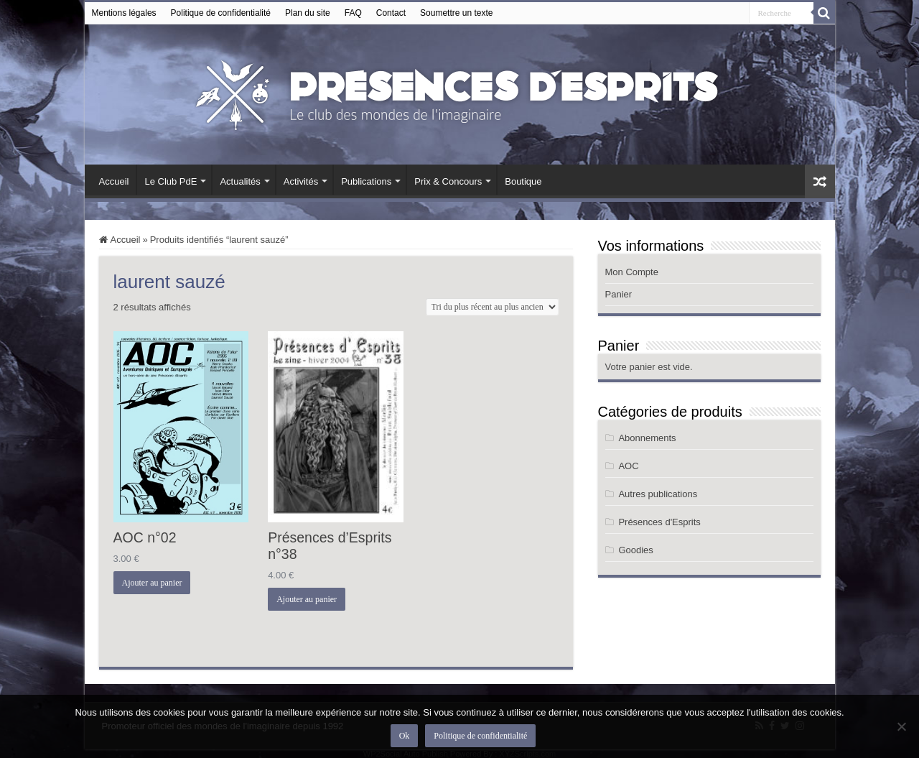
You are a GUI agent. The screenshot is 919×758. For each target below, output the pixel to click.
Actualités (240, 181)
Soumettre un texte (456, 13)
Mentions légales (124, 13)
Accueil (114, 181)
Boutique (523, 181)
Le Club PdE (170, 181)
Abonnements (647, 438)
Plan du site (307, 13)
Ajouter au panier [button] (152, 583)
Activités (301, 181)
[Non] (901, 726)
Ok (404, 736)
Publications (366, 181)
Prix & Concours (448, 181)
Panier (619, 294)
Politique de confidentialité (221, 13)
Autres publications (657, 494)
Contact (391, 13)
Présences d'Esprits (659, 522)
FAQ (353, 13)
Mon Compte (631, 272)
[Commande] (492, 306)
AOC (628, 466)
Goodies (635, 550)
